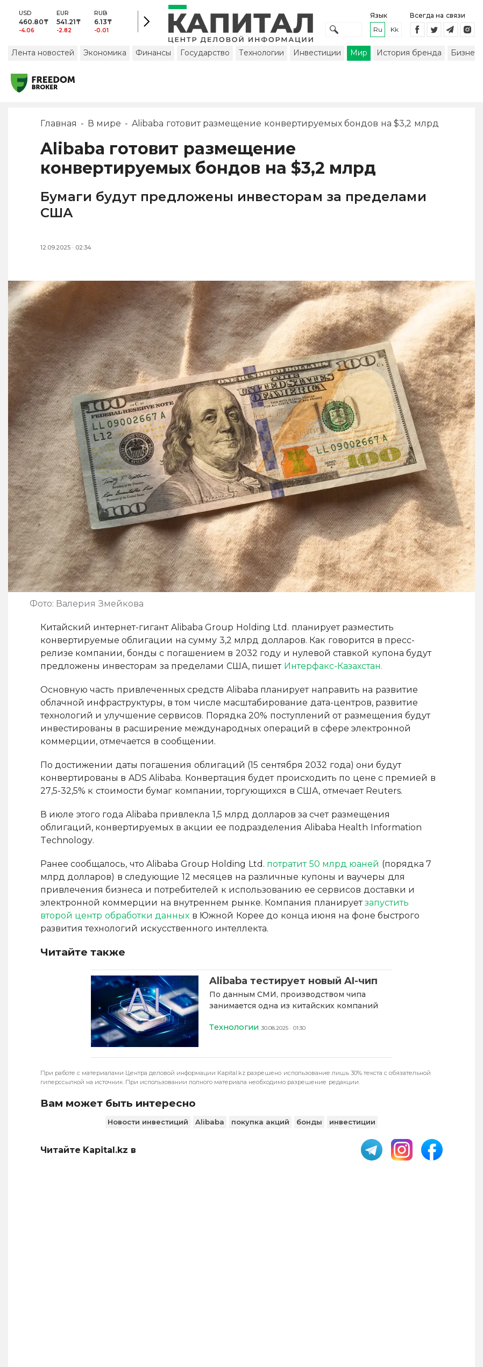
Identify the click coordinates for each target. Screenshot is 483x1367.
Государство (205, 55)
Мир (358, 55)
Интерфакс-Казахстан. (333, 669)
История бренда (409, 55)
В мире (104, 126)
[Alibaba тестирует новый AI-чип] (144, 1015)
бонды (309, 1124)
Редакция (432, 1273)
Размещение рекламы (365, 1278)
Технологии (261, 55)
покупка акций (260, 1124)
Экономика (104, 55)
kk (394, 31)
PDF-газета (159, 1278)
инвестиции (352, 1124)
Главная (58, 126)
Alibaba (209, 1124)
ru (377, 31)
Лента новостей (42, 55)
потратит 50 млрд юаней (324, 867)
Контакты (308, 1273)
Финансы (153, 55)
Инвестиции (317, 55)
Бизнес (465, 55)
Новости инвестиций (148, 1124)
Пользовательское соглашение (226, 1278)
